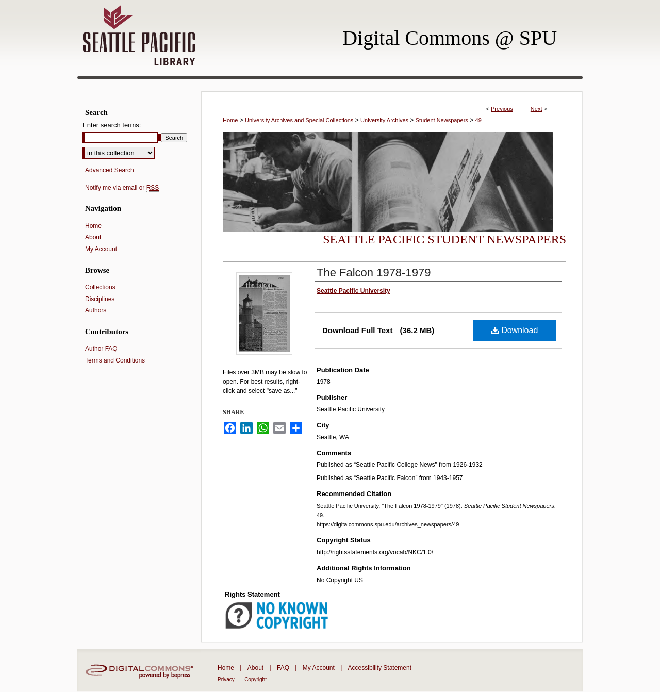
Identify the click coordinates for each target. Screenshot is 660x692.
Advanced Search (109, 170)
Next (536, 109)
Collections (100, 287)
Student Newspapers (442, 120)
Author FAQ (101, 348)
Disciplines (99, 299)
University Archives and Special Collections (299, 120)
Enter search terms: (111, 125)
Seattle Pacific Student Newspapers (444, 239)
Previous (502, 109)
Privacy (226, 679)
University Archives (384, 120)
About (93, 237)
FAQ (283, 667)
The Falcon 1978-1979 (374, 272)
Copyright (255, 679)
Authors (95, 310)
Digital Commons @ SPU (449, 38)
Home (230, 120)
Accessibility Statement (379, 667)
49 (478, 120)
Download (514, 330)
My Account (101, 249)
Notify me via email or (122, 187)
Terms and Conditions (115, 360)
